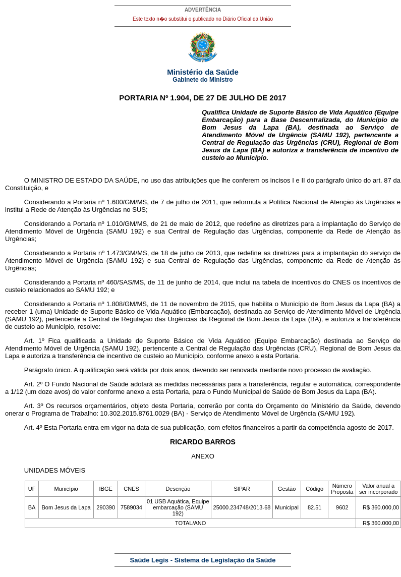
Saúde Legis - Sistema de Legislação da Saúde (203, 560)
